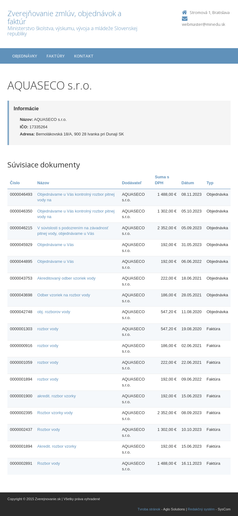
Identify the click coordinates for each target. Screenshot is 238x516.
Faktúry (55, 56)
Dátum (188, 182)
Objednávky (24, 56)
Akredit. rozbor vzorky (56, 446)
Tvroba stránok (149, 509)
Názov (43, 182)
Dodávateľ (132, 182)
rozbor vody (47, 328)
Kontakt (84, 56)
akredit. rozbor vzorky (56, 396)
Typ (210, 182)
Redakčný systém (201, 509)
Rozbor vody (48, 429)
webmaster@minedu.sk (203, 24)
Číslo (15, 182)
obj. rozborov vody (53, 311)
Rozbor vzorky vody (55, 412)
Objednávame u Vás (55, 244)
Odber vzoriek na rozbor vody (63, 295)
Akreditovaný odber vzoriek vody (66, 278)
